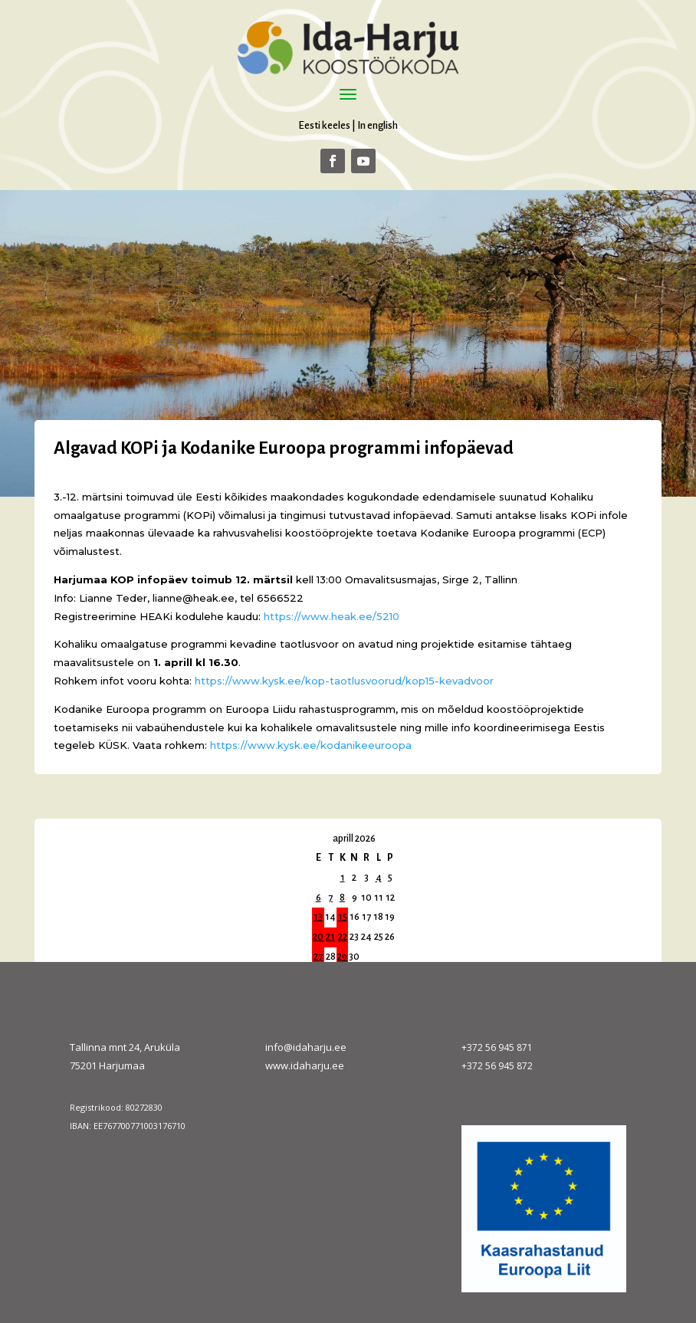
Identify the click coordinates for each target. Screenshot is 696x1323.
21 (330, 936)
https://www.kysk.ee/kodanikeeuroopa (311, 745)
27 (318, 956)
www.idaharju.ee (304, 1065)
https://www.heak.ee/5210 (331, 616)
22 (342, 936)
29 (342, 956)
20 (318, 936)
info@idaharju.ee (305, 1047)
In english (377, 125)
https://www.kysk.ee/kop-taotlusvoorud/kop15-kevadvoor (344, 681)
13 (318, 916)
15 (342, 916)
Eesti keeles (324, 125)
